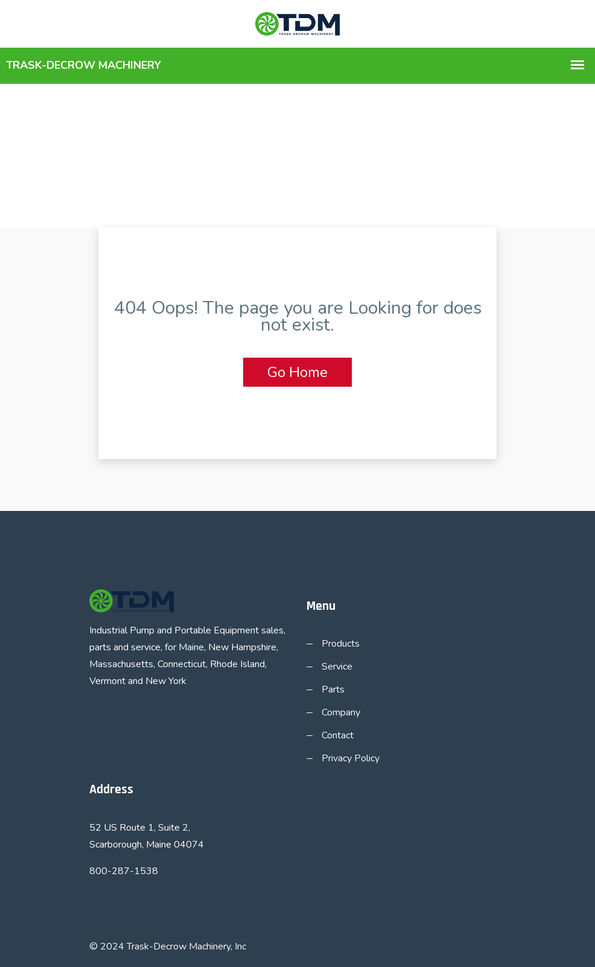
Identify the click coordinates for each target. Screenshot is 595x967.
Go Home (297, 372)
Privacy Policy (351, 758)
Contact (338, 735)
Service (337, 666)
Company (341, 712)
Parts (333, 689)
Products (341, 643)
